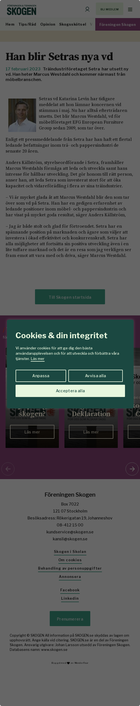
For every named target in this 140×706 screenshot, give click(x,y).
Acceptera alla (70, 390)
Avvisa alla (95, 375)
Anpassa (40, 375)
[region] (70, 353)
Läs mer (37, 358)
